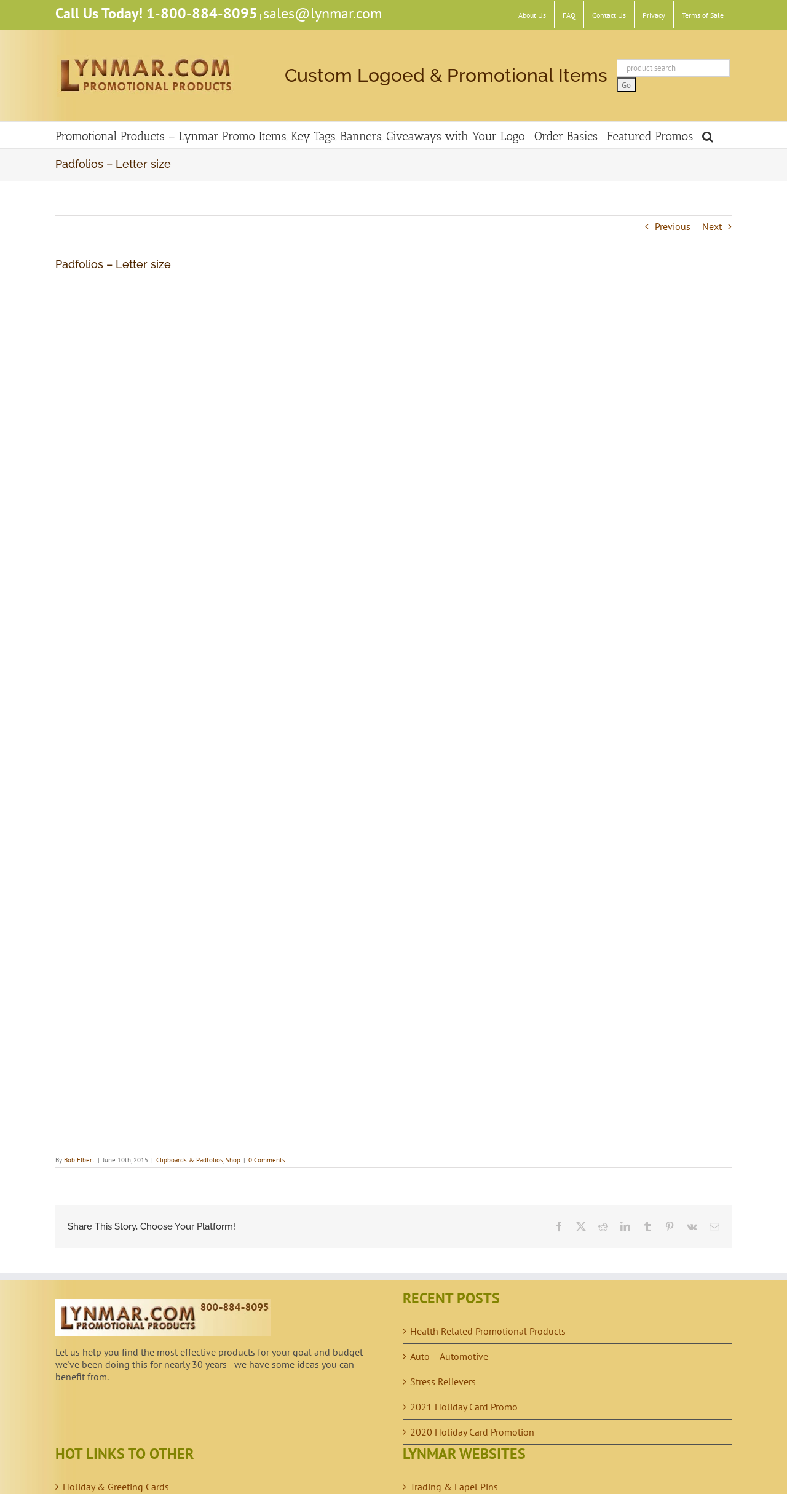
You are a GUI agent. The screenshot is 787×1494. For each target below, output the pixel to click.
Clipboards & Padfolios (189, 1160)
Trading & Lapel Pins (454, 1486)
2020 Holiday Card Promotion (472, 1432)
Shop (233, 1160)
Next (712, 226)
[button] (707, 135)
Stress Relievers (443, 1381)
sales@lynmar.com (322, 13)
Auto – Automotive (449, 1356)
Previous (672, 226)
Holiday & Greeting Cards (116, 1486)
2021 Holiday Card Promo (464, 1407)
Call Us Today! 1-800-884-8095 (156, 13)
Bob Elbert (79, 1160)
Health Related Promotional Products (488, 1331)
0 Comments (266, 1160)
